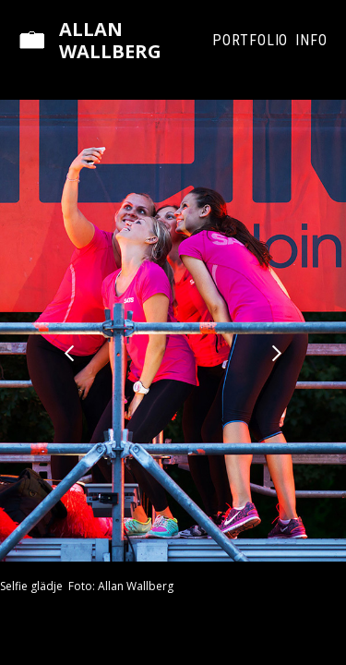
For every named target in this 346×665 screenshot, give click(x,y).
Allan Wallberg (110, 40)
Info (311, 40)
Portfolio (250, 40)
